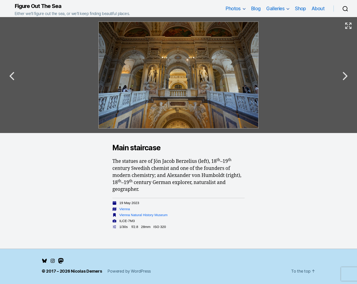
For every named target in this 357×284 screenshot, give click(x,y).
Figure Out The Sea (38, 6)
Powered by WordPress (129, 271)
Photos (233, 8)
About (318, 8)
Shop (300, 8)
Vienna (124, 209)
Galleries (275, 8)
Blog (256, 8)
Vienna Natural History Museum (143, 215)
